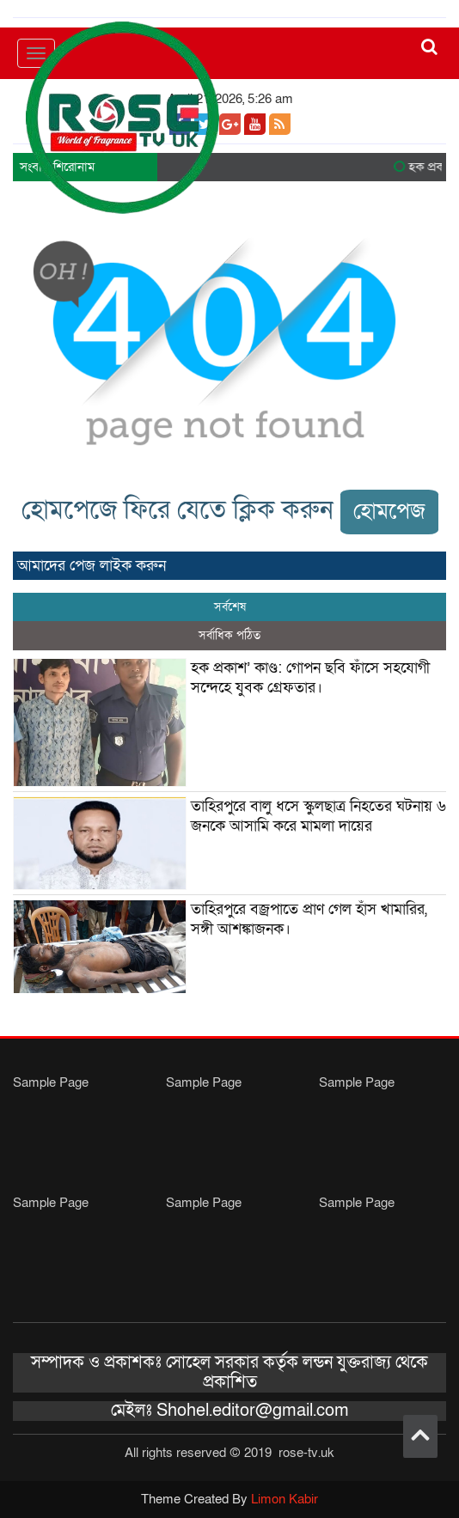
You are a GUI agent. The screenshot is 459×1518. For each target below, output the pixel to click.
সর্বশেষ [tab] (230, 607)
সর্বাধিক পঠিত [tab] (229, 635)
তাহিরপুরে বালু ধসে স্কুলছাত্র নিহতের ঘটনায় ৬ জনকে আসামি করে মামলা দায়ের (318, 816)
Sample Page (51, 1082)
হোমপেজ (389, 511)
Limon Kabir (284, 1499)
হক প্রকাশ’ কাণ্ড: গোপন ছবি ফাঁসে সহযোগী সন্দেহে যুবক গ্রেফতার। (310, 678)
